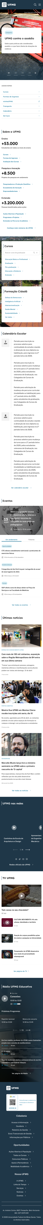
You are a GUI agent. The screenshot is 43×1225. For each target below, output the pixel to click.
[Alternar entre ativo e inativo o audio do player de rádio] (11, 1004)
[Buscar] (34, 252)
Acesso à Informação (19, 1122)
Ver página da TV (22, 971)
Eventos (20, 1196)
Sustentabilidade (12, 313)
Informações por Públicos (20, 1137)
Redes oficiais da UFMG (21, 865)
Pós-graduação (12, 267)
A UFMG (20, 1181)
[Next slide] (27, 850)
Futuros (31, 540)
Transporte (21, 106)
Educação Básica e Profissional (17, 259)
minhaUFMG (21, 101)
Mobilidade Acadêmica (20, 1166)
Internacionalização (13, 305)
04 (30, 73)
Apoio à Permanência (19, 1163)
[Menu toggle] (39, 5)
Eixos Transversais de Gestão (20, 1134)
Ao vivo (13, 993)
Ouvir (5, 1046)
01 (9, 73)
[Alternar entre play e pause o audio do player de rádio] (5, 998)
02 (16, 73)
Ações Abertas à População (20, 1152)
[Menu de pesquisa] (35, 5)
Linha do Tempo (20, 1184)
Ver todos (10, 317)
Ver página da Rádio (21, 1073)
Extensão (10, 275)
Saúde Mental (11, 309)
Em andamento (11, 540)
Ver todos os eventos (21, 605)
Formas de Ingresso (21, 97)
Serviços (21, 116)
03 (23, 73)
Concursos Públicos (20, 1159)
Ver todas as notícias (21, 791)
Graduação (10, 263)
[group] (14, 827)
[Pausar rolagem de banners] (35, 72)
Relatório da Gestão (20, 1130)
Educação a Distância (14, 271)
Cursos (21, 92)
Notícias (20, 1192)
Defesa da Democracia (14, 297)
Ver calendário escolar (21, 488)
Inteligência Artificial (14, 301)
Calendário (21, 111)
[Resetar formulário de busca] (37, 252)
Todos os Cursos (19, 1155)
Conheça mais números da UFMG (21, 228)
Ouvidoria (20, 1126)
